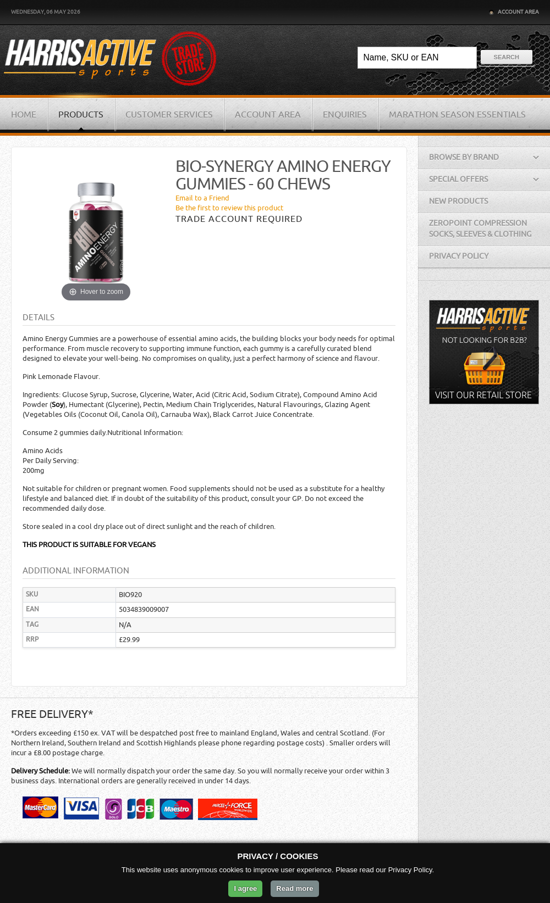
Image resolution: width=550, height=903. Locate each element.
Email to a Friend (202, 198)
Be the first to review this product (229, 207)
